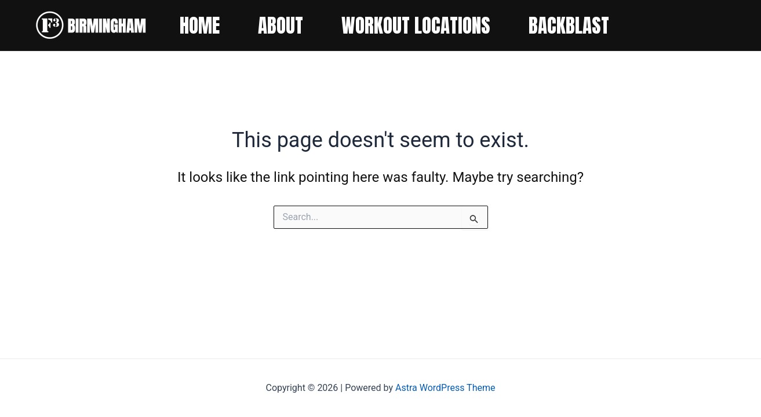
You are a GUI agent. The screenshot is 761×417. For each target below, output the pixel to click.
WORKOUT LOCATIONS (415, 25)
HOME (200, 25)
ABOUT (280, 25)
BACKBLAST (569, 25)
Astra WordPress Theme (445, 387)
